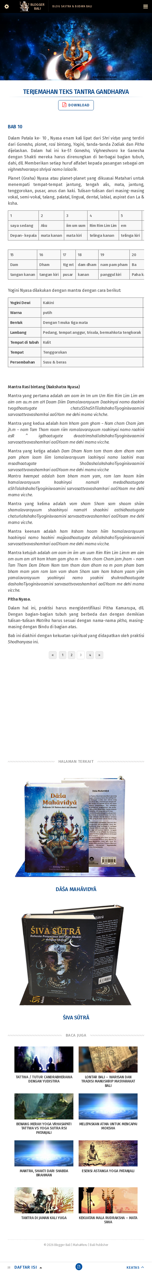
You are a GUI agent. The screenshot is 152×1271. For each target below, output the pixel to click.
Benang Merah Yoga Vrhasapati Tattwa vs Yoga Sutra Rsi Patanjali (44, 1128)
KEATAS (133, 1267)
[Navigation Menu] (145, 6)
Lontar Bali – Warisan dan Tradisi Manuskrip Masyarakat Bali (108, 1081)
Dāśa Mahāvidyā (76, 889)
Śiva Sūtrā (76, 1017)
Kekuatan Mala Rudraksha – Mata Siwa (108, 1220)
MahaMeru (80, 1245)
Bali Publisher (99, 1245)
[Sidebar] (6, 6)
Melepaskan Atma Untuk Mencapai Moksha (108, 1126)
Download (76, 104)
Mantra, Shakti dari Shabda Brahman (44, 1173)
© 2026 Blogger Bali (57, 1245)
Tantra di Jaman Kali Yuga (44, 1218)
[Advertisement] (76, 707)
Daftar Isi (25, 1267)
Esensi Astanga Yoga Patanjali (108, 1171)
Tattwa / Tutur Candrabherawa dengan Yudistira (44, 1079)
